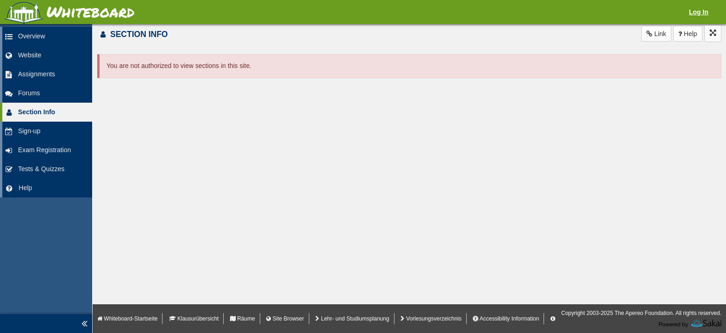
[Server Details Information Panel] (553, 318)
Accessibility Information (506, 318)
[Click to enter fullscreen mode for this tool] (712, 33)
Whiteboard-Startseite (127, 318)
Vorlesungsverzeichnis (431, 318)
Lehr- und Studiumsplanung (352, 318)
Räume (242, 318)
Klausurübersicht (194, 318)
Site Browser (285, 318)
